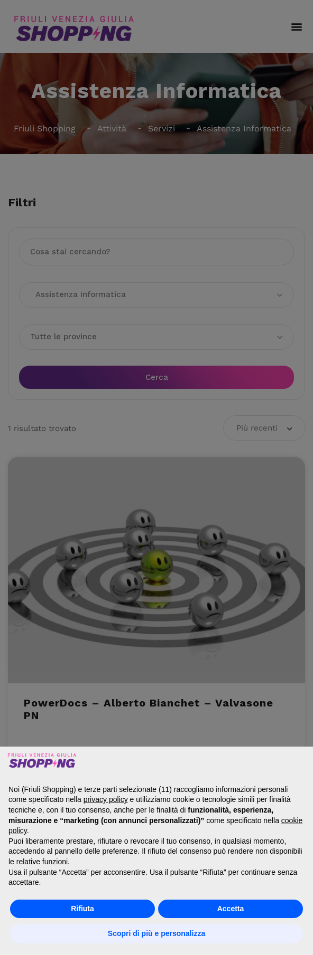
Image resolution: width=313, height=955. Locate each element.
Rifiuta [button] (82, 908)
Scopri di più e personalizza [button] (156, 933)
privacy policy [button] (106, 799)
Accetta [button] (230, 908)
